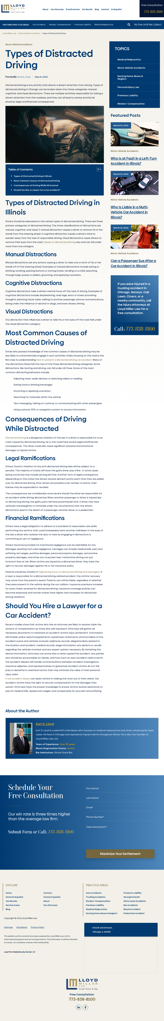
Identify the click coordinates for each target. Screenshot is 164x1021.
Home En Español (14, 897)
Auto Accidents (94, 893)
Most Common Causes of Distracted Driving (37, 180)
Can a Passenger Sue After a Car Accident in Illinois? (133, 263)
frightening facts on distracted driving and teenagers (69, 572)
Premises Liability (83, 24)
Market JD (30, 952)
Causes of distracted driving (59, 242)
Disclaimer (21, 927)
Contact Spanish (52, 897)
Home (9, 893)
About (45, 9)
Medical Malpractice (104, 24)
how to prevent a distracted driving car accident (64, 359)
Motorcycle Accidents (135, 901)
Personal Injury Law (128, 87)
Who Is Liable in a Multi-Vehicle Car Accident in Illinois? (129, 212)
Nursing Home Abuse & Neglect (130, 77)
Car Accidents (39, 24)
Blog (97, 9)
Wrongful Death (132, 897)
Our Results (87, 9)
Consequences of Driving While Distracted (36, 185)
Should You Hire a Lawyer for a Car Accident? (37, 190)
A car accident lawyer (17, 678)
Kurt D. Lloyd (45, 724)
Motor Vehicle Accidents (29, 33)
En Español (116, 9)
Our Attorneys (57, 9)
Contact (105, 9)
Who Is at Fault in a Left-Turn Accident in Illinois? (134, 161)
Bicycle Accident (132, 909)
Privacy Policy (37, 927)
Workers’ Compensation (60, 24)
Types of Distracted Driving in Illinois (33, 176)
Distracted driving (15, 437)
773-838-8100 (153, 12)
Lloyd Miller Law (9, 33)
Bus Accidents (131, 905)
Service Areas (13, 905)
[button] (129, 24)
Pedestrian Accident (134, 913)
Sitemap (8, 927)
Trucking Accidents (96, 897)
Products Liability (133, 893)
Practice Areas (73, 9)
